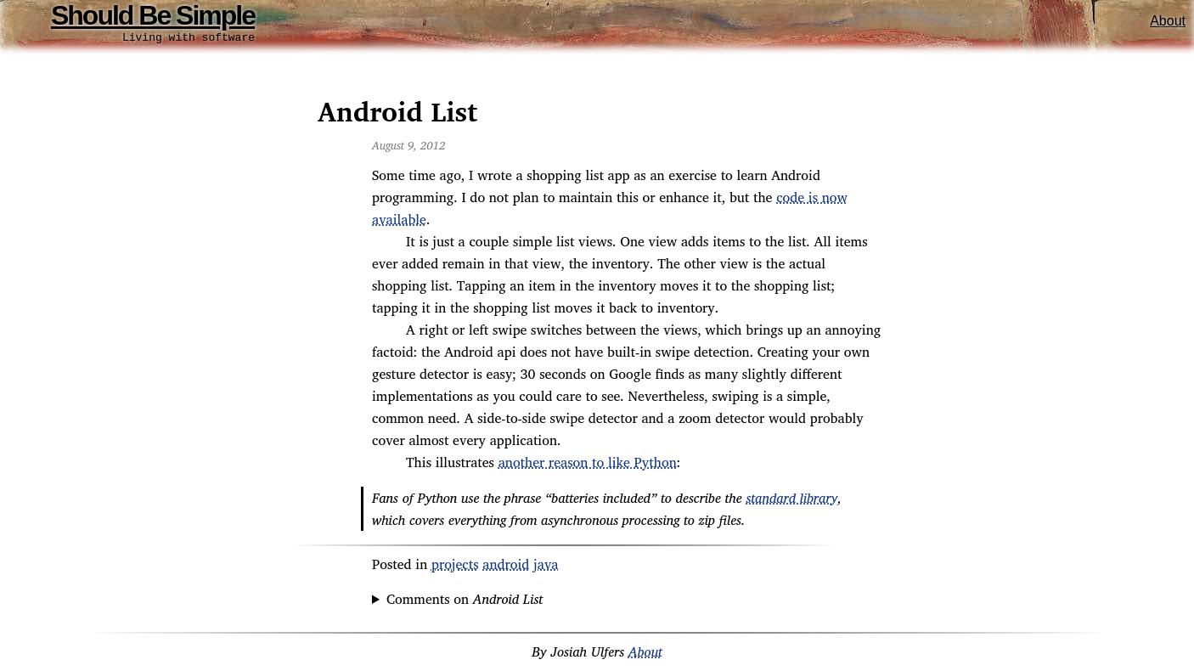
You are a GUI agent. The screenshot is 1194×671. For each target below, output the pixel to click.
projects (455, 566)
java (545, 566)
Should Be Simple (153, 15)
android (505, 566)
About (1168, 21)
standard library (791, 500)
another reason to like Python (587, 465)
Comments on (464, 601)
